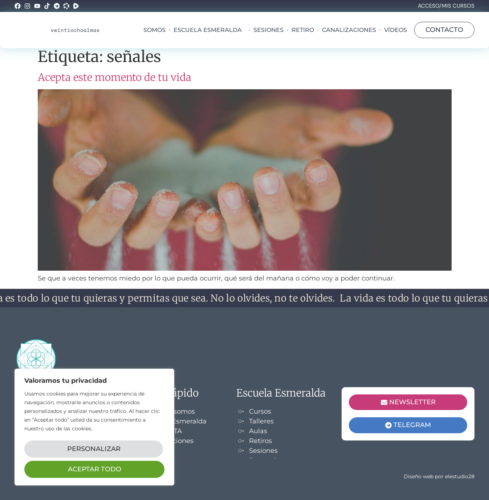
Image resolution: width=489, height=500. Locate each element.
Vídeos (395, 29)
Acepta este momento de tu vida (114, 77)
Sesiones (268, 29)
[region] (94, 429)
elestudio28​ (459, 476)
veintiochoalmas (75, 30)
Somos (154, 29)
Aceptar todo (94, 469)
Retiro (303, 29)
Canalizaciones (349, 29)
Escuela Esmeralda (209, 30)
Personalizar (93, 452)
